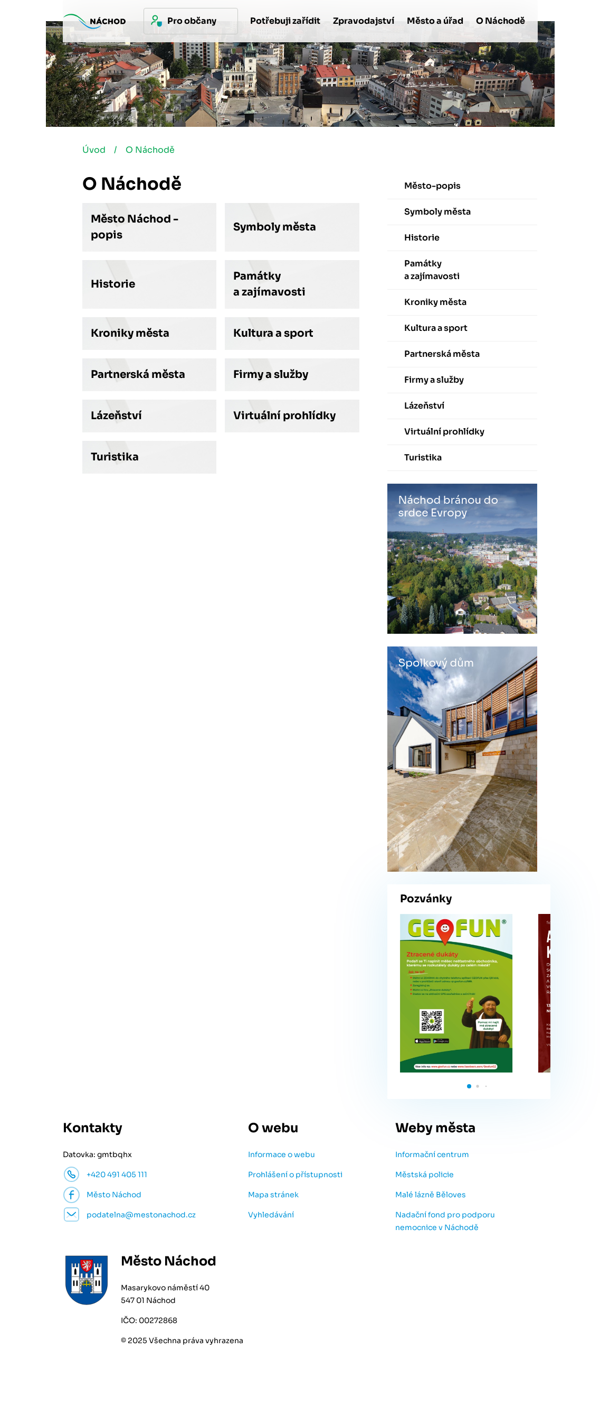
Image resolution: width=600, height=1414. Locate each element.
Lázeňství (116, 415)
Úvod (94, 149)
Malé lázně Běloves (430, 1194)
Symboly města (274, 227)
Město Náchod (114, 1194)
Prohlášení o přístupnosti (295, 1174)
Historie (113, 284)
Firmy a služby (270, 374)
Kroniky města (130, 333)
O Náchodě (150, 149)
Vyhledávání (271, 1214)
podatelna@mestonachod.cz (141, 1214)
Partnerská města (138, 374)
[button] (469, 1086)
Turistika (115, 457)
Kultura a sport (273, 333)
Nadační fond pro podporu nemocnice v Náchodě (445, 1221)
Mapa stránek (273, 1194)
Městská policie (424, 1174)
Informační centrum (432, 1154)
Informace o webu (281, 1154)
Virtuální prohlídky (284, 415)
